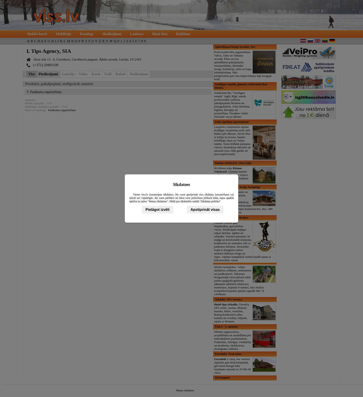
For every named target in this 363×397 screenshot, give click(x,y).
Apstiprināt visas (205, 210)
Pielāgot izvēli (157, 210)
